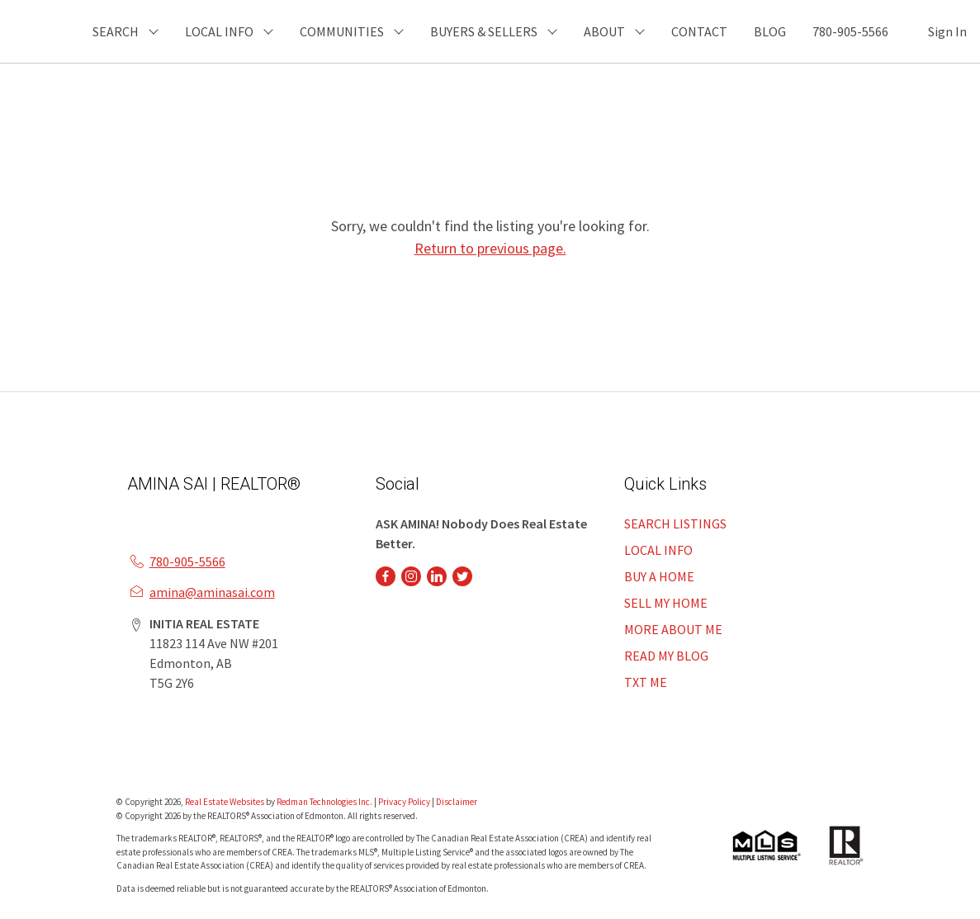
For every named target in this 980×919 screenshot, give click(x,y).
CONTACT (699, 31)
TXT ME (645, 682)
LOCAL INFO (658, 550)
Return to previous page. (490, 248)
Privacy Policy (404, 802)
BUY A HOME (659, 576)
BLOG (770, 31)
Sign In (947, 31)
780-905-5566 (850, 31)
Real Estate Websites (225, 802)
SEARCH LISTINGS (675, 523)
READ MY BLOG (666, 655)
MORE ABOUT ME (673, 629)
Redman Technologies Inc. (325, 802)
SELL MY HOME (666, 603)
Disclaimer (456, 802)
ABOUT (604, 31)
